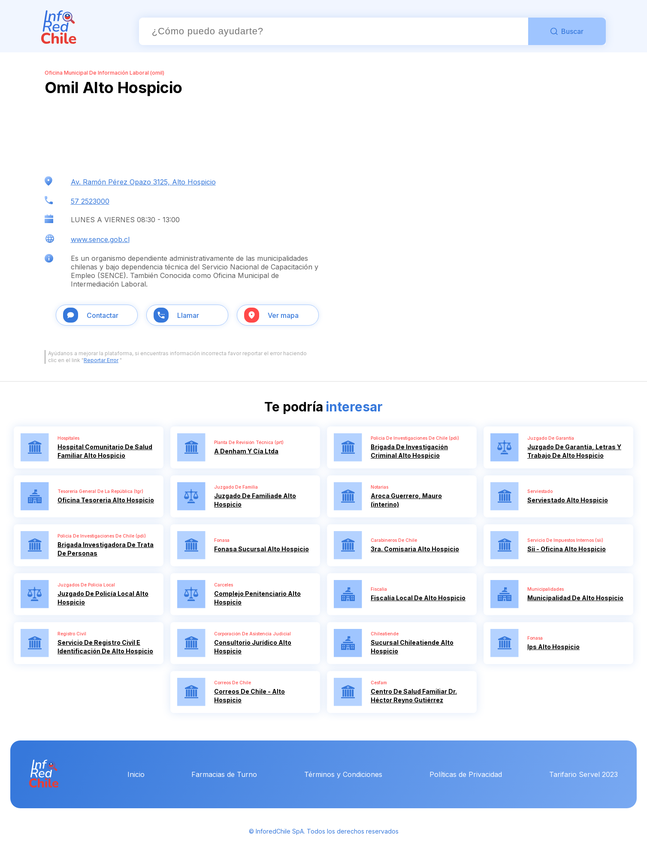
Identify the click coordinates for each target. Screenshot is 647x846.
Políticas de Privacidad (465, 774)
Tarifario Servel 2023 (583, 774)
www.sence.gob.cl (100, 239)
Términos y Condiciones (343, 774)
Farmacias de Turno (224, 774)
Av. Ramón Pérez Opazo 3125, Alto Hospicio (143, 182)
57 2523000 (90, 201)
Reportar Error (101, 360)
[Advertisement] (113, 136)
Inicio (136, 774)
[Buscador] (333, 31)
